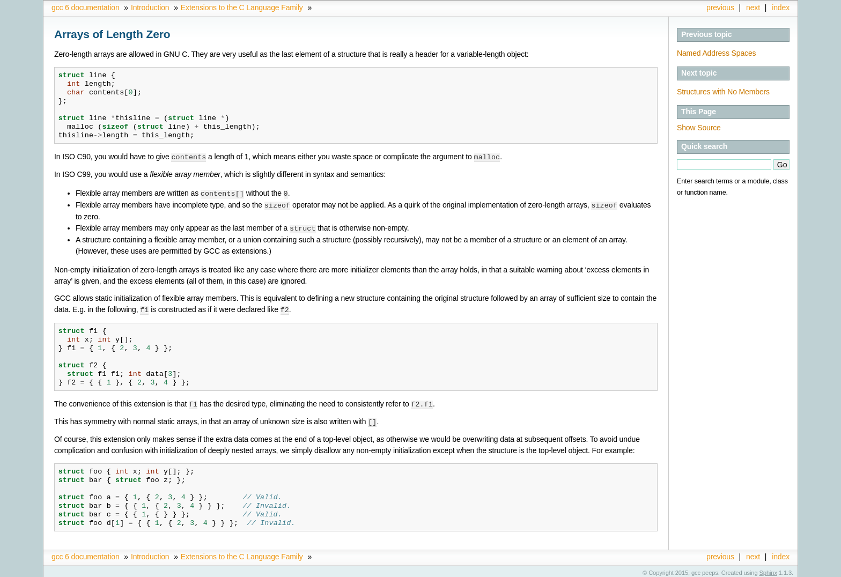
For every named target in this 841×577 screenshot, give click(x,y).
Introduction (150, 7)
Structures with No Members (723, 91)
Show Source (699, 127)
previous (720, 7)
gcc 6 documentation (85, 7)
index (781, 7)
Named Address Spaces (716, 53)
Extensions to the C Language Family (242, 7)
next (753, 7)
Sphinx (768, 569)
